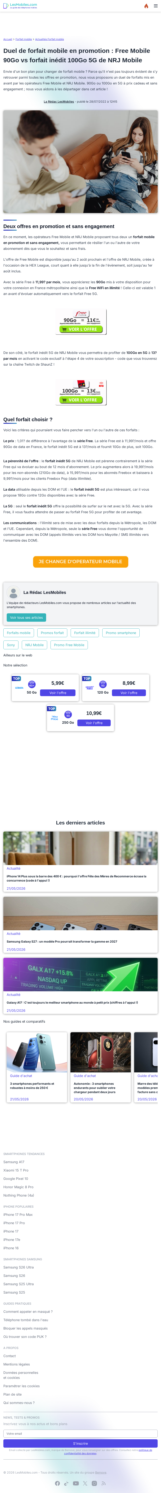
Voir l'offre (57, 693)
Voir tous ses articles (26, 617)
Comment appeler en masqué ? (28, 1311)
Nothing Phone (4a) (18, 1195)
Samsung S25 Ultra (18, 1284)
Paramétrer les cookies (21, 1386)
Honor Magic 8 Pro (18, 1187)
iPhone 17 (10, 1231)
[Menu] (156, 5)
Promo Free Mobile (69, 645)
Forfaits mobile (18, 633)
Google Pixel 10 (15, 1179)
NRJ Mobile (34, 645)
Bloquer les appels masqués (25, 1328)
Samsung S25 (14, 1292)
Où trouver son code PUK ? (25, 1337)
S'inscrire (80, 1443)
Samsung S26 (14, 1276)
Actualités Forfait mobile (49, 39)
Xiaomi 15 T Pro (16, 1170)
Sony (11, 645)
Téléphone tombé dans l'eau (25, 1320)
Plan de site (12, 1394)
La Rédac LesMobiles (59, 101)
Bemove (100, 1472)
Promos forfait (52, 633)
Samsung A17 (13, 1162)
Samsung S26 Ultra (18, 1267)
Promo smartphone (121, 633)
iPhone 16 (11, 1248)
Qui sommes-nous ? (19, 1403)
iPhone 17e (11, 1240)
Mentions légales (16, 1364)
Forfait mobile (24, 39)
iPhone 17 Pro (14, 1223)
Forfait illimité (84, 633)
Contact (9, 1356)
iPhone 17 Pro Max (18, 1214)
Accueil (7, 39)
